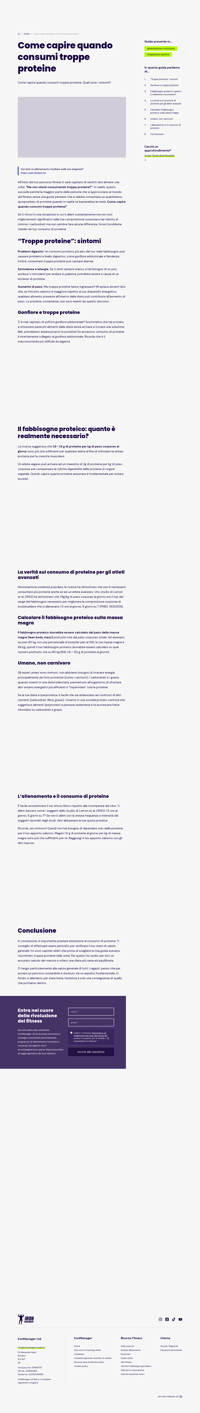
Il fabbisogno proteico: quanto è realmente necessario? (165, 93)
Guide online (127, 1358)
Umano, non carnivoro (161, 118)
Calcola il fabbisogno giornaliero (136, 1366)
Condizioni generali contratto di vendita (93, 1358)
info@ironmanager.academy (31, 1347)
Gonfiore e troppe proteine (164, 85)
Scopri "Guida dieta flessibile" (160, 155)
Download (125, 1354)
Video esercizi (127, 1346)
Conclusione (157, 134)
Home (77, 1346)
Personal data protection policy (89, 1362)
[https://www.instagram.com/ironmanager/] (160, 1319)
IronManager (83, 1338)
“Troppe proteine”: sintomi (164, 79)
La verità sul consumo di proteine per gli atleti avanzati (165, 102)
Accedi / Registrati (169, 1346)
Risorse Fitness (131, 1338)
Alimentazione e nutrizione (161, 48)
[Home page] (19, 34)
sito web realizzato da (170, 1396)
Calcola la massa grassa (132, 1370)
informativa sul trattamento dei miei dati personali (90, 1034)
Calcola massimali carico (133, 1374)
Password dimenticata (171, 1350)
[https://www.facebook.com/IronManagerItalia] (167, 1319)
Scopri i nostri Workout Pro (33, 172)
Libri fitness (126, 1362)
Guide (27, 34)
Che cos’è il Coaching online (87, 1350)
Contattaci (79, 1354)
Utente (165, 1338)
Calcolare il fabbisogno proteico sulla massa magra (164, 111)
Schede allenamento (130, 1350)
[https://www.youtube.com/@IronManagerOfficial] (180, 1319)
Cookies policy (81, 1366)
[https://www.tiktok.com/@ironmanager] (174, 1319)
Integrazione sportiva (158, 54)
